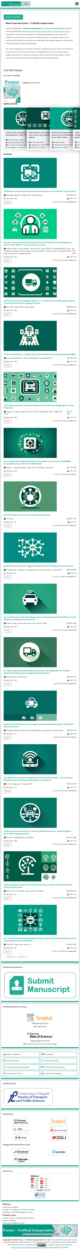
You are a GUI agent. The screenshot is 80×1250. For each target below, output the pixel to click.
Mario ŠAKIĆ (29, 307)
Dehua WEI (49, 468)
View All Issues (16, 957)
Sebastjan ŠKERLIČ (14, 195)
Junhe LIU (10, 519)
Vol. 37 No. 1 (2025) (37, 147)
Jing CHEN (30, 468)
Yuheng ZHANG (20, 468)
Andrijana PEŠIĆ (64, 251)
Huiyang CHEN (12, 677)
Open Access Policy (13, 1073)
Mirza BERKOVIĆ (45, 358)
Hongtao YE (22, 570)
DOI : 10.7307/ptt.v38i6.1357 (65, 577)
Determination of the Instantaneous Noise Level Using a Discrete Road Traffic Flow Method (45, 135)
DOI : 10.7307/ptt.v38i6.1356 (65, 898)
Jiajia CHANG (30, 891)
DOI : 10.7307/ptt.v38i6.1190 (65, 684)
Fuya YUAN (18, 945)
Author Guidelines (12, 1054)
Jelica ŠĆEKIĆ (46, 249)
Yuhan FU (27, 945)
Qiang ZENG (47, 730)
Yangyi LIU (10, 412)
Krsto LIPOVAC (24, 249)
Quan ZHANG (54, 412)
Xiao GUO (10, 945)
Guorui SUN (31, 623)
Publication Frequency (52, 1073)
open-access (72, 1240)
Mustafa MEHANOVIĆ (14, 358)
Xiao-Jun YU (11, 891)
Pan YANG (20, 891)
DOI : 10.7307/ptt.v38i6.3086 (65, 951)
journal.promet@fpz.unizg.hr (13, 1223)
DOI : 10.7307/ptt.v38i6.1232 (65, 525)
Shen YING (22, 623)
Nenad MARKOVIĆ (59, 249)
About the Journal (13, 17)
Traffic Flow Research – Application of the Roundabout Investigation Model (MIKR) (40, 354)
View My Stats (40, 1197)
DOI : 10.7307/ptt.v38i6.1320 (65, 421)
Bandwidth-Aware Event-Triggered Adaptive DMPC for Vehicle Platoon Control (38, 566)
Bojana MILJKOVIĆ (11, 253)
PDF (8, 202)
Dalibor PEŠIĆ (11, 249)
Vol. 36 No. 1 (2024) (60, 147)
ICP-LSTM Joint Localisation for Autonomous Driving (27, 515)
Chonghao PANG (12, 730)
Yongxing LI (16, 784)
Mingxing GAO (19, 837)
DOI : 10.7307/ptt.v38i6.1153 (65, 737)
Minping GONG (35, 730)
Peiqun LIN (24, 730)
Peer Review (47, 1054)
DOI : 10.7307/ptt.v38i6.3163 (65, 365)
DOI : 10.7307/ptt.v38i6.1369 (65, 630)
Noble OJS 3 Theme (60, 1248)
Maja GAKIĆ (19, 307)
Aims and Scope (11, 1060)
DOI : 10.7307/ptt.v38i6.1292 (65, 791)
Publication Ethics (50, 1060)
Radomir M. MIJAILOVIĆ (22, 251)
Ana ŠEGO (10, 307)
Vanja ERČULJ (37, 195)
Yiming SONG (11, 570)
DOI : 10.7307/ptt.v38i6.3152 (65, 202)
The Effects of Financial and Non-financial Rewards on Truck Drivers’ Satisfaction (40, 191)
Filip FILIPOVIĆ (52, 251)
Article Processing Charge (53, 1067)
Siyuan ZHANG (20, 412)
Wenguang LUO (33, 570)
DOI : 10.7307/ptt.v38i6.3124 (65, 314)
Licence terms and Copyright (16, 1067)
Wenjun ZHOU (32, 412)
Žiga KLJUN (26, 195)
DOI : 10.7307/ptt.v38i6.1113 (66, 474)
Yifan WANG (43, 412)
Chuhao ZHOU (57, 730)
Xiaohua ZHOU (46, 570)
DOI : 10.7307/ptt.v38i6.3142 (65, 260)
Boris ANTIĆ (35, 249)
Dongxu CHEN (27, 784)
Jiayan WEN (57, 570)
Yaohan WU (22, 677)
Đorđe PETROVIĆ (38, 251)
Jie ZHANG (39, 891)
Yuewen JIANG (11, 623)
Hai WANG (29, 837)
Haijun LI (9, 468)
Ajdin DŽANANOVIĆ (31, 358)
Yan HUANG (39, 468)
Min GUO (9, 837)
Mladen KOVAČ (25, 253)
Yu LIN (8, 784)
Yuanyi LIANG (42, 623)
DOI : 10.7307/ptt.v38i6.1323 (65, 844)
